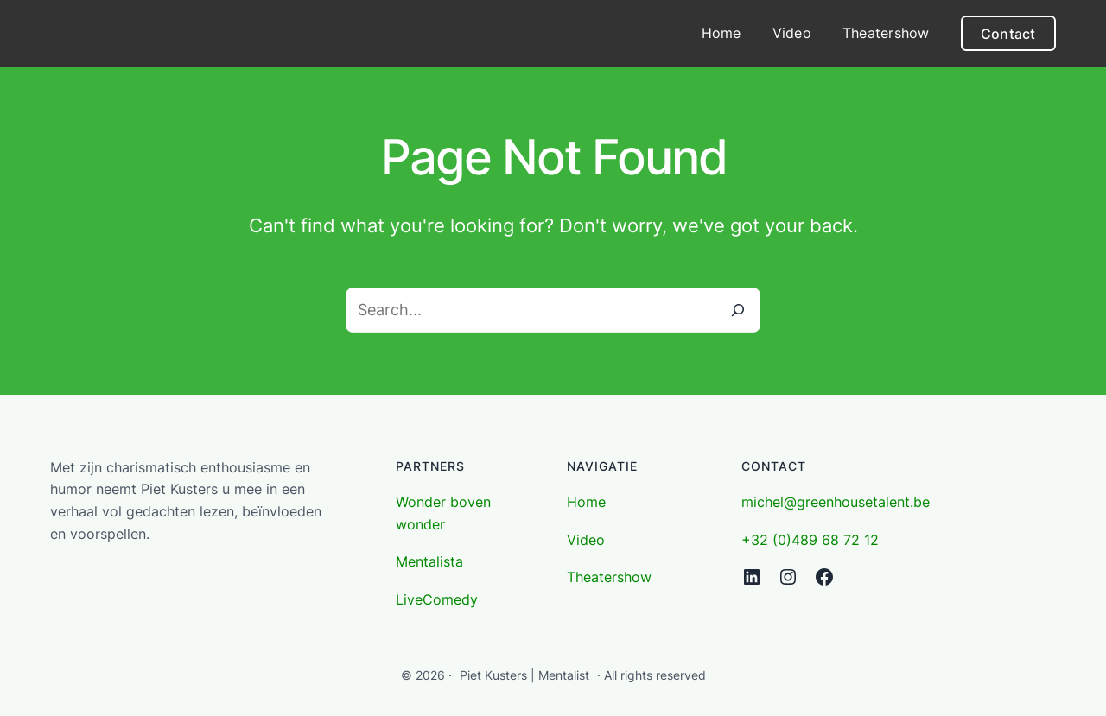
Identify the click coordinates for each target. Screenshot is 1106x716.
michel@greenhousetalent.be (835, 501)
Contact (1008, 33)
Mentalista (429, 561)
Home (586, 501)
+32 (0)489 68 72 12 (810, 539)
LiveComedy (437, 599)
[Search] (738, 310)
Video (586, 539)
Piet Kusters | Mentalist (524, 675)
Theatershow (609, 577)
